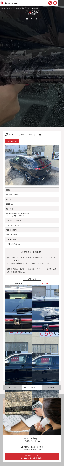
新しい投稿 (13, 388)
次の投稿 (51, 388)
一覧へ (29, 388)
